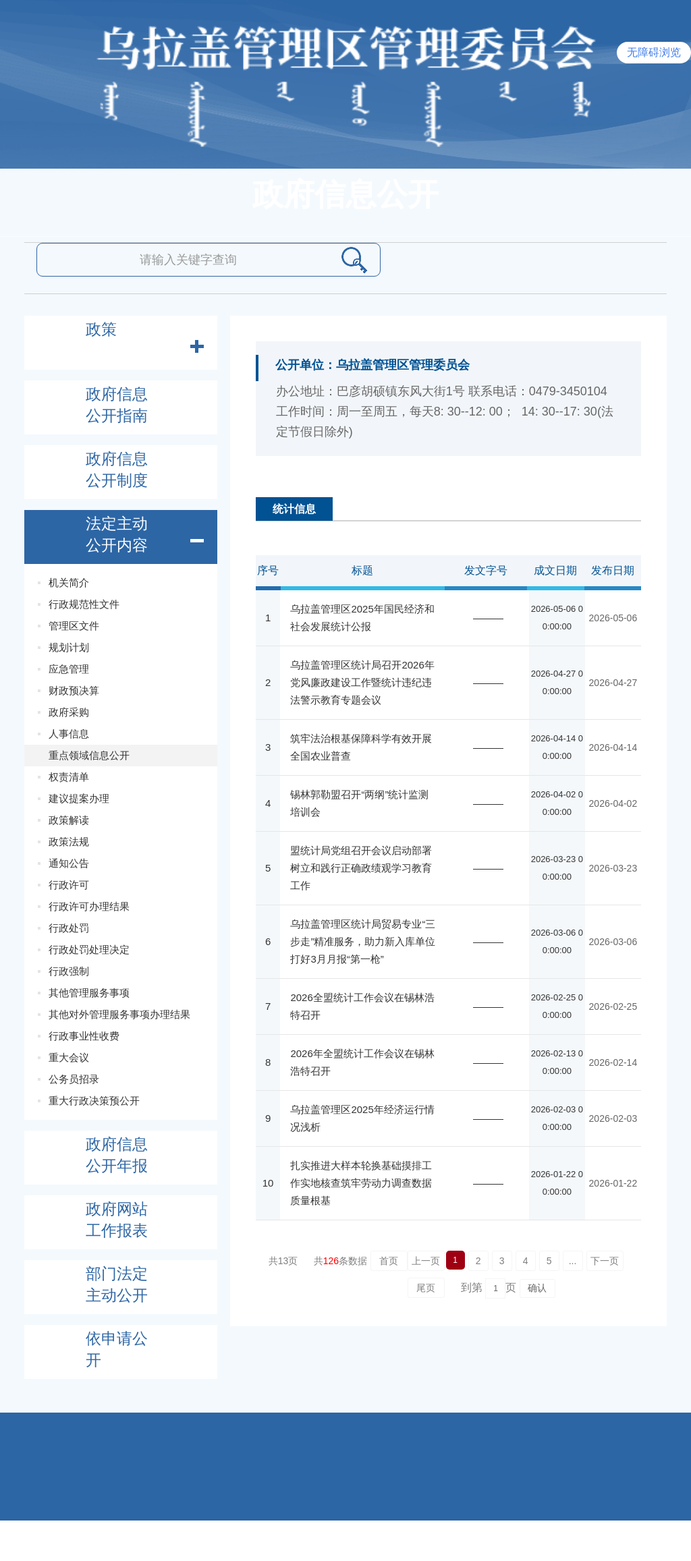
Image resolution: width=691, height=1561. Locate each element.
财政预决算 (74, 690)
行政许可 (69, 884)
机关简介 (69, 582)
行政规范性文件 (84, 604)
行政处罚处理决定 (89, 949)
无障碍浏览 (654, 52)
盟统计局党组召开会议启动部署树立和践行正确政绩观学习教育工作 (361, 868)
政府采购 (69, 712)
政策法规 (69, 841)
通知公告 (69, 863)
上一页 (426, 1260)
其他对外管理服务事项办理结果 (119, 1014)
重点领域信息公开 (89, 755)
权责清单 (69, 777)
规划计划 (69, 647)
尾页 (425, 1287)
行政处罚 (69, 928)
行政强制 (69, 971)
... (573, 1260)
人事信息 (69, 733)
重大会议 (69, 1057)
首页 (388, 1260)
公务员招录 (74, 1079)
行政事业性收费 (84, 1036)
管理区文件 (74, 625)
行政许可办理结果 (89, 906)
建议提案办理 (79, 798)
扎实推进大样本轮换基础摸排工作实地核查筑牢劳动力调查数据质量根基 (361, 1183)
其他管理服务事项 (89, 992)
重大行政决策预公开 (94, 1100)
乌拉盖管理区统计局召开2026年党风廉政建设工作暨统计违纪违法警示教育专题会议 (362, 682)
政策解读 (69, 820)
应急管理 (69, 669)
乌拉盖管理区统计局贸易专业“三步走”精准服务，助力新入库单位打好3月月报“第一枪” (362, 941)
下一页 (604, 1260)
